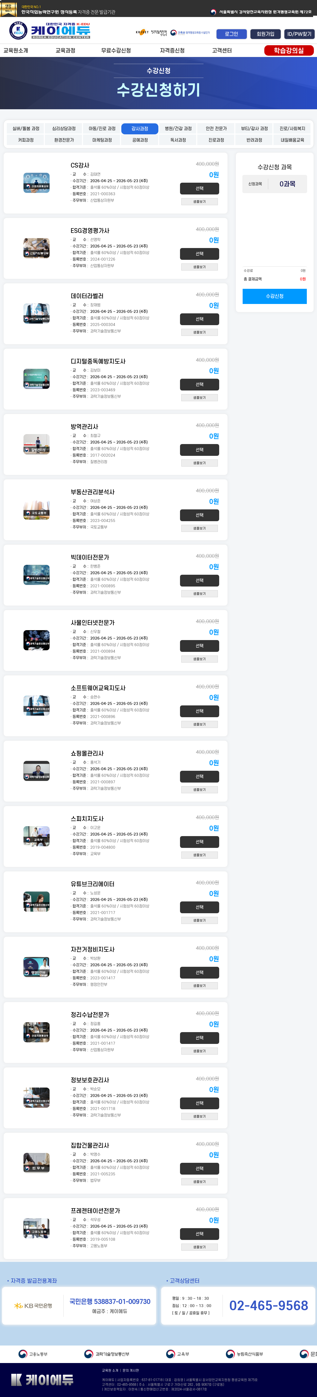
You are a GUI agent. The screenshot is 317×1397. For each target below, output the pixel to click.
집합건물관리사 (90, 1145)
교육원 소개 (110, 1370)
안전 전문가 (216, 128)
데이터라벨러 (87, 296)
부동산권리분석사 (93, 492)
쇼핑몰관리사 (87, 753)
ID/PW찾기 (300, 34)
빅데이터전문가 (90, 557)
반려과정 (254, 140)
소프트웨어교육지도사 (98, 688)
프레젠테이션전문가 (95, 1211)
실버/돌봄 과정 (26, 128)
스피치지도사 (87, 819)
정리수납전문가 (90, 1015)
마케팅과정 (102, 140)
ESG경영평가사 (90, 230)
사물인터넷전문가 (93, 622)
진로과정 (216, 140)
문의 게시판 (131, 1370)
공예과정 (140, 140)
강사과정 (139, 129)
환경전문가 (64, 140)
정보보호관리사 (90, 1080)
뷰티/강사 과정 (254, 128)
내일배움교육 (292, 140)
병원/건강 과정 (178, 128)
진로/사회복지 (292, 128)
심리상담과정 (64, 128)
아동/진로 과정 (102, 128)
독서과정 (178, 140)
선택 (200, 188)
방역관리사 (84, 426)
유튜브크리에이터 (93, 884)
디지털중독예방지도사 (98, 361)
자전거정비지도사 (93, 949)
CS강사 (80, 165)
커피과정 (26, 140)
